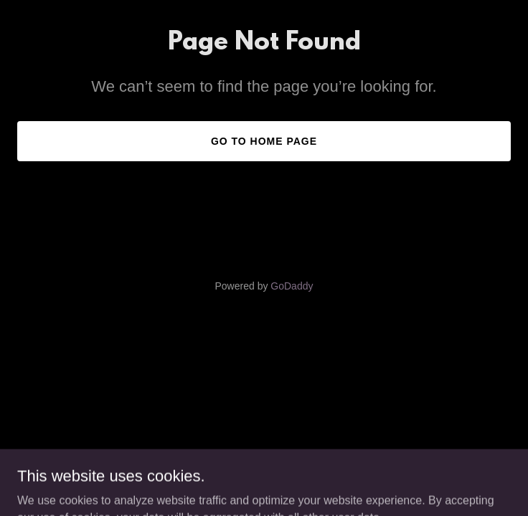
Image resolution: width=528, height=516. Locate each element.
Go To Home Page (264, 141)
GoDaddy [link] (291, 286)
